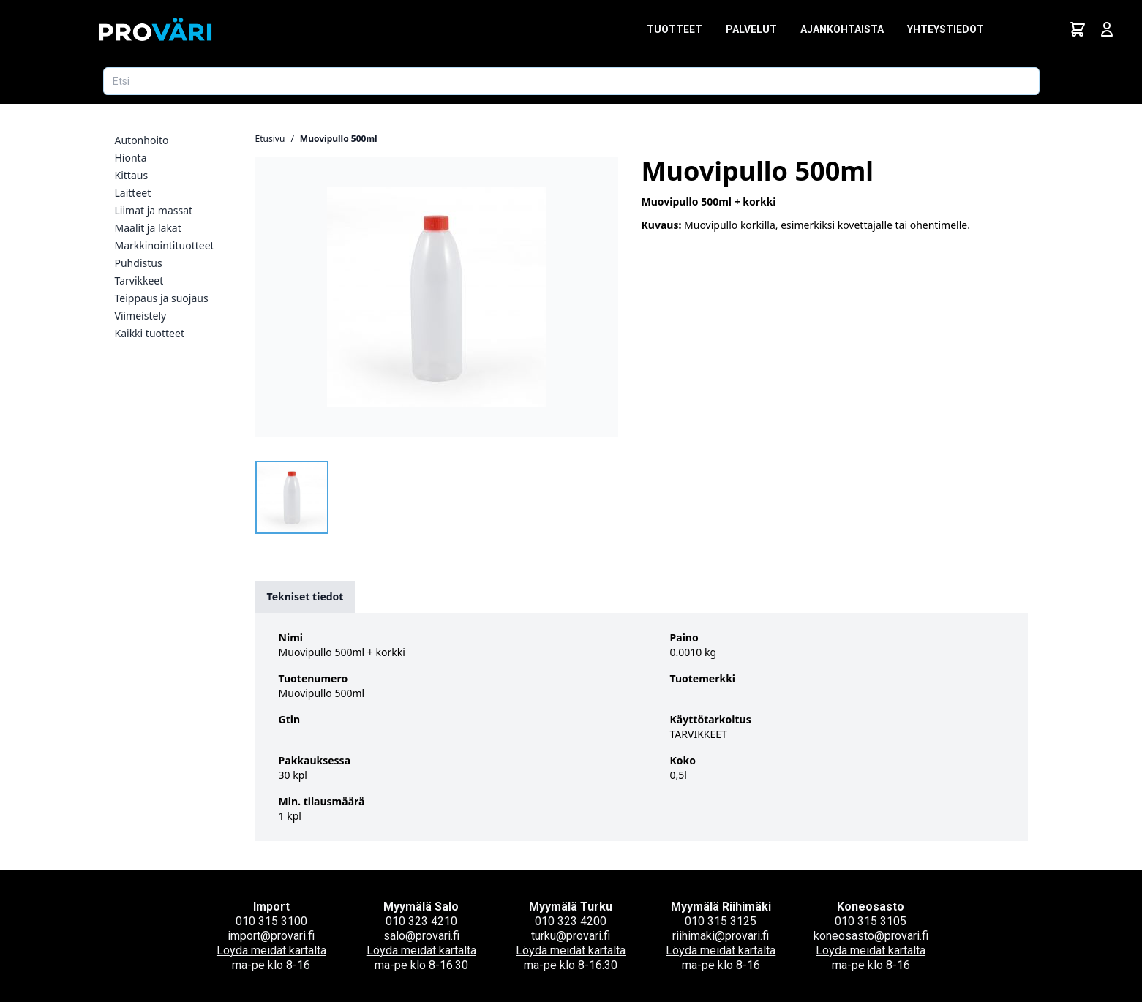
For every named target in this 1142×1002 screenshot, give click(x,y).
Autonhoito (142, 140)
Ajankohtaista (842, 29)
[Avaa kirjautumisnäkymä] (1107, 29)
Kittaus (132, 175)
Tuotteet (674, 29)
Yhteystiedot (945, 29)
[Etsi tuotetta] (571, 81)
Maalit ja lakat (148, 228)
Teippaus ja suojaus (162, 298)
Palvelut (751, 29)
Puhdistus (138, 263)
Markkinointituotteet (164, 245)
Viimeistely (141, 316)
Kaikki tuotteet (149, 333)
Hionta (131, 158)
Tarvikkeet (139, 280)
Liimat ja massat (154, 210)
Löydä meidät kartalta (271, 950)
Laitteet (133, 193)
